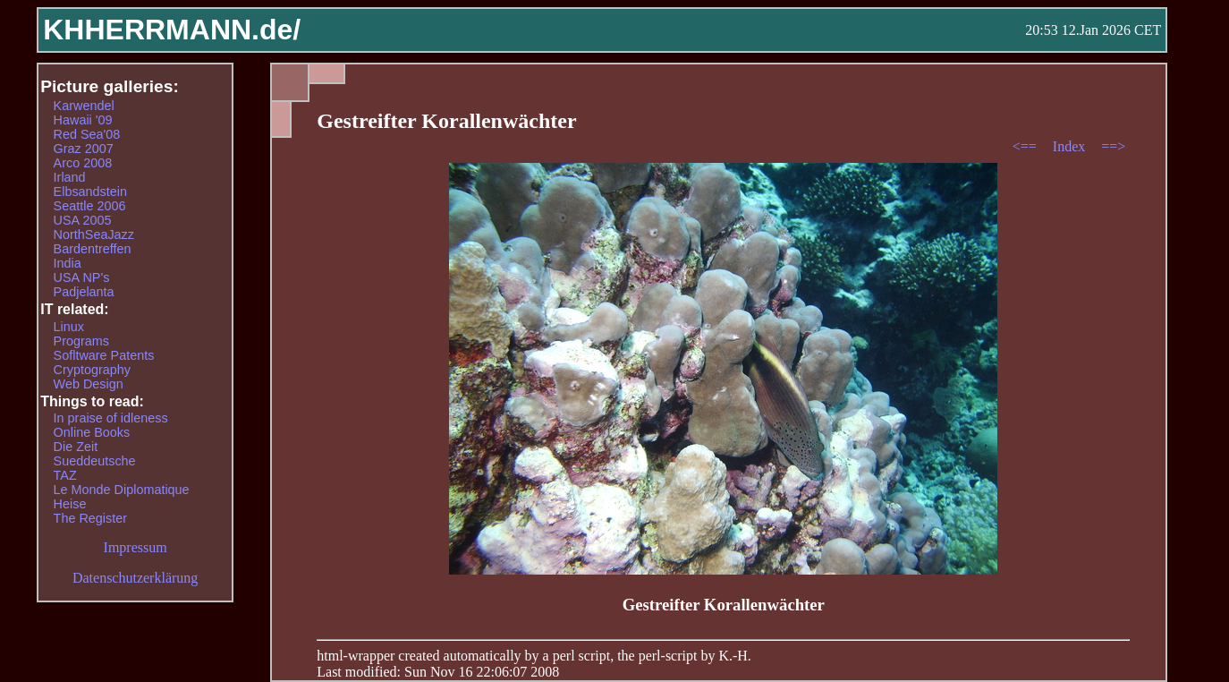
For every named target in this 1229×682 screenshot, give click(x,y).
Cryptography (92, 369)
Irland (70, 177)
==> (1113, 146)
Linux (69, 327)
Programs (81, 341)
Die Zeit (76, 446)
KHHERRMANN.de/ (172, 29)
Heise (70, 504)
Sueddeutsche (95, 461)
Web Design (88, 384)
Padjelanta (84, 292)
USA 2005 (83, 220)
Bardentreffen (92, 249)
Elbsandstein (90, 191)
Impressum (135, 547)
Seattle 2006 (90, 206)
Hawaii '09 (83, 120)
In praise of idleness (111, 418)
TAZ (65, 475)
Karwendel (84, 105)
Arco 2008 (83, 163)
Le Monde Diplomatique (122, 489)
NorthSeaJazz (94, 234)
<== (1026, 146)
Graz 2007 (84, 148)
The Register (90, 518)
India (67, 263)
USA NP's (82, 277)
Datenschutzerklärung (135, 577)
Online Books (92, 432)
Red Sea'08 (87, 134)
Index (1071, 146)
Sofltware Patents (104, 355)
